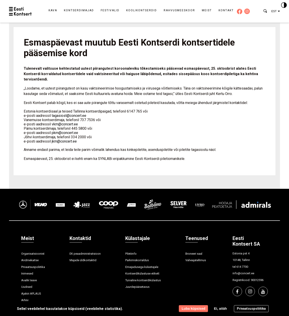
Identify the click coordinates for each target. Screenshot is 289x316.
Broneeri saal (193, 253)
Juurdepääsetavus (137, 286)
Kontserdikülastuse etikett (142, 273)
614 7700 (242, 266)
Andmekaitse (30, 260)
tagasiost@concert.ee (69, 115)
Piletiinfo (131, 253)
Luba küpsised (193, 308)
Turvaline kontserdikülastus (143, 280)
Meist (207, 10)
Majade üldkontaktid (83, 260)
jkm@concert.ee (64, 141)
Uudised (26, 286)
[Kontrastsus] (284, 5)
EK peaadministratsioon (85, 253)
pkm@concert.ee (65, 133)
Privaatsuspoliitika (33, 267)
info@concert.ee (243, 273)
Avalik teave (29, 280)
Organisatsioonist (32, 253)
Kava (53, 10)
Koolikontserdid (141, 10)
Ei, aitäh (220, 308)
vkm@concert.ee (65, 124)
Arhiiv (24, 300)
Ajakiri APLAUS (31, 293)
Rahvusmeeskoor (179, 10)
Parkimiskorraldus (137, 260)
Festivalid (110, 10)
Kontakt (226, 10)
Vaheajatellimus (195, 260)
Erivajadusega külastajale (141, 267)
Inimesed (27, 273)
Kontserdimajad (79, 10)
